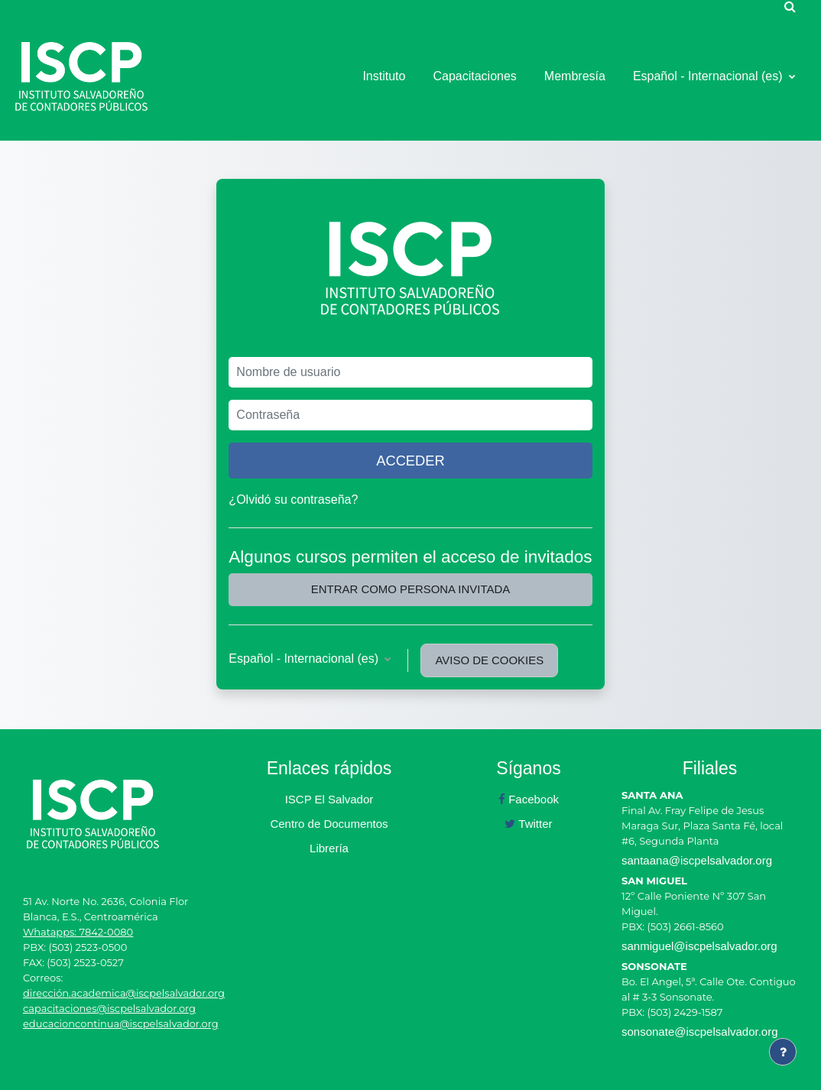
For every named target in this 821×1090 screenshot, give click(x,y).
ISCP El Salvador (329, 799)
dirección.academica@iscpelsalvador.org (124, 993)
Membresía (574, 76)
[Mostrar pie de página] (783, 1052)
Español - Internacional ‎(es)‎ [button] (305, 658)
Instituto (383, 76)
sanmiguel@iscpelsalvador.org (699, 945)
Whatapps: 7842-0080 (78, 932)
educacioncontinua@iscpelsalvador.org (121, 1023)
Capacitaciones (474, 76)
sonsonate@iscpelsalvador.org (699, 1031)
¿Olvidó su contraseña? (293, 499)
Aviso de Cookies (489, 660)
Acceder (410, 461)
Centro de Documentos (329, 823)
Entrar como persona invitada (410, 588)
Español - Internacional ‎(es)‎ (709, 76)
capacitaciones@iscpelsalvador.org (109, 1008)
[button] (789, 6)
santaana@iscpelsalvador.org (696, 860)
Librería (329, 848)
